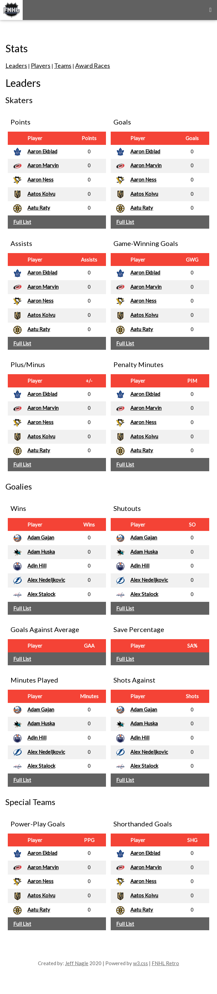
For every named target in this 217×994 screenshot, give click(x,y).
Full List (22, 222)
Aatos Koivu (41, 194)
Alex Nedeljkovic (46, 580)
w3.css (140, 963)
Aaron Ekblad (42, 151)
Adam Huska (41, 552)
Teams (62, 65)
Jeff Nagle (76, 963)
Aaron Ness (40, 179)
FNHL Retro (165, 963)
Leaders (16, 65)
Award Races (92, 65)
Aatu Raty (38, 208)
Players (40, 65)
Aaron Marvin (43, 165)
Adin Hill (36, 565)
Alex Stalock (41, 594)
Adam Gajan (40, 537)
